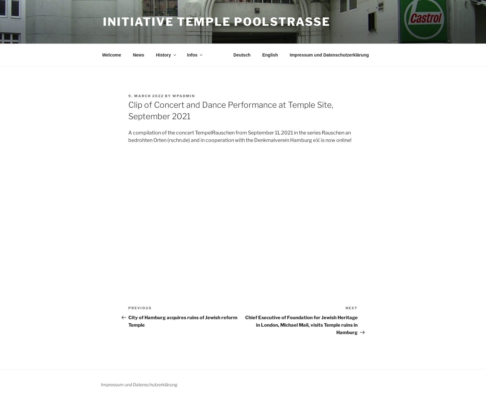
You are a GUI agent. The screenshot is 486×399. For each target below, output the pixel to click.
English (270, 54)
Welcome (111, 54)
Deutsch (241, 54)
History (166, 54)
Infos (195, 54)
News (138, 54)
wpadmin (183, 96)
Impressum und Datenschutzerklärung (329, 54)
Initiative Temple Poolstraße (216, 22)
